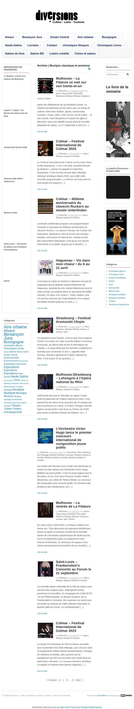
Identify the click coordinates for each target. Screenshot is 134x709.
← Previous (51, 680)
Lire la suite (42, 131)
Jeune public (78, 93)
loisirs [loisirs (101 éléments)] (6, 387)
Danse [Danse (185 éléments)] (12, 351)
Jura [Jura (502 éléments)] (16, 380)
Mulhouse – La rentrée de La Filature (73, 504)
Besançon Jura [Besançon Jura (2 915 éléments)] (14, 336)
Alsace (9, 37)
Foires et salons (85, 53)
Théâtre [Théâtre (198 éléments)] (8, 408)
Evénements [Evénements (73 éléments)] (23, 361)
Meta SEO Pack (67, 707)
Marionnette (61, 96)
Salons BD (37, 53)
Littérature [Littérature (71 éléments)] (15, 383)
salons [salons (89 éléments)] (24, 402)
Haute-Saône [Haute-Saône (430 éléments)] (19, 376)
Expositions (60, 329)
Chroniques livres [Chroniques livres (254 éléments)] (14, 348)
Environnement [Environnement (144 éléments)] (11, 361)
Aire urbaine (85, 37)
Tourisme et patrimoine (119, 304)
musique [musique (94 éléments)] (19, 387)
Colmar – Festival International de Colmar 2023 (70, 626)
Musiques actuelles (117, 294)
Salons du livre (15, 53)
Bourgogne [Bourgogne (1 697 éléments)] (14, 342)
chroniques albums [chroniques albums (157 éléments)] (13, 345)
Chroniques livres (116, 274)
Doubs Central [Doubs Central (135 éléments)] (10, 355)
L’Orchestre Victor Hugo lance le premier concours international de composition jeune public (74, 438)
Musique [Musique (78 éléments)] (12, 387)
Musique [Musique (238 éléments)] (8, 396)
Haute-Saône (13, 45)
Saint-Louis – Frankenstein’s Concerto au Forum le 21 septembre (73, 567)
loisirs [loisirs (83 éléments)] (26, 383)
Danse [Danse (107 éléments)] (19, 352)
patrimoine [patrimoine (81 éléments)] (17, 402)
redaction (63, 91)
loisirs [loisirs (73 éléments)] (22, 383)
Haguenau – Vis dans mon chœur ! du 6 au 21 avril (73, 264)
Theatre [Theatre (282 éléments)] (16, 405)
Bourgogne (109, 37)
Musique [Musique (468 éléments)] (9, 393)
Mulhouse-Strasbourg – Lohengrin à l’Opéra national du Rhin (73, 378)
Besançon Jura (32, 37)
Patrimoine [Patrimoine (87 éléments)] (8, 402)
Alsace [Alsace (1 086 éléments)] (9, 330)
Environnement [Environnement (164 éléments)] (11, 357)
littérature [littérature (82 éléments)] (7, 383)
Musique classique (117, 298)
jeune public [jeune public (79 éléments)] (8, 380)
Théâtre (48, 99)
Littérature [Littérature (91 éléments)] (24, 380)
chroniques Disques (76, 45)
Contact (52, 45)
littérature (60, 516)
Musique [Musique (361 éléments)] (21, 393)
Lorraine (32, 45)
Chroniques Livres (109, 45)
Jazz (111, 284)
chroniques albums (117, 271)
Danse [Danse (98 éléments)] (26, 352)
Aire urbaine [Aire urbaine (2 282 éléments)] (15, 327)
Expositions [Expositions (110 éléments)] (21, 364)
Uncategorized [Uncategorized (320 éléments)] (13, 412)
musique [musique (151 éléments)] (8, 390)
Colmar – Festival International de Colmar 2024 (70, 145)
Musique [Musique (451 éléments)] (18, 389)
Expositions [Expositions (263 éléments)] (10, 370)
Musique (69, 96)
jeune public (114, 288)
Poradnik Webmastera (91, 707)
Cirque (64, 93)
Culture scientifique (117, 278)
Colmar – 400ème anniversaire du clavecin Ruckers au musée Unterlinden (72, 204)
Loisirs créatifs (59, 53)
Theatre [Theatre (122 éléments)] (7, 406)
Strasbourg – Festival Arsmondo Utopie (73, 320)
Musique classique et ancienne (68, 156)
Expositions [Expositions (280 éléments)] (11, 373)
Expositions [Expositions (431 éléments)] (11, 367)
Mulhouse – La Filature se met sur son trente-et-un (71, 82)
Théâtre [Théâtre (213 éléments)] (17, 408)
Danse (70, 93)
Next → (79, 680)
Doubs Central (59, 37)
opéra (66, 332)
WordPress (103, 695)
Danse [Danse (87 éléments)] (6, 352)
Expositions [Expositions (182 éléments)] (10, 364)
